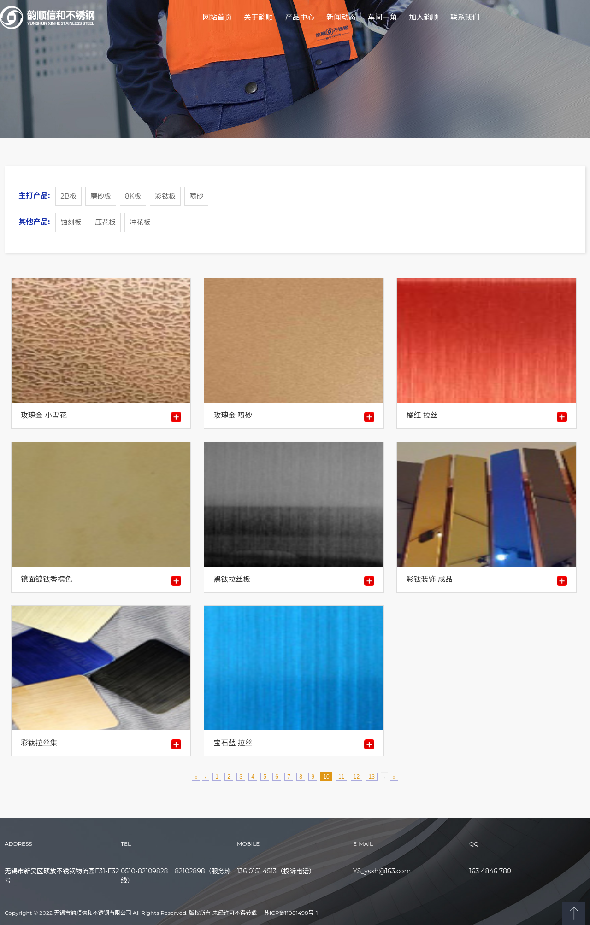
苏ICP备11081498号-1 (291, 913)
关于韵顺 (258, 17)
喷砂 (196, 196)
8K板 (133, 196)
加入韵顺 (423, 17)
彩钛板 (165, 196)
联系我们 (465, 17)
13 (372, 776)
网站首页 (217, 17)
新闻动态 (341, 17)
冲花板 (140, 222)
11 (341, 776)
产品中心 (299, 17)
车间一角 (382, 17)
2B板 (68, 196)
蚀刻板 (70, 222)
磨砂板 (100, 196)
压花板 (105, 222)
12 (357, 776)
